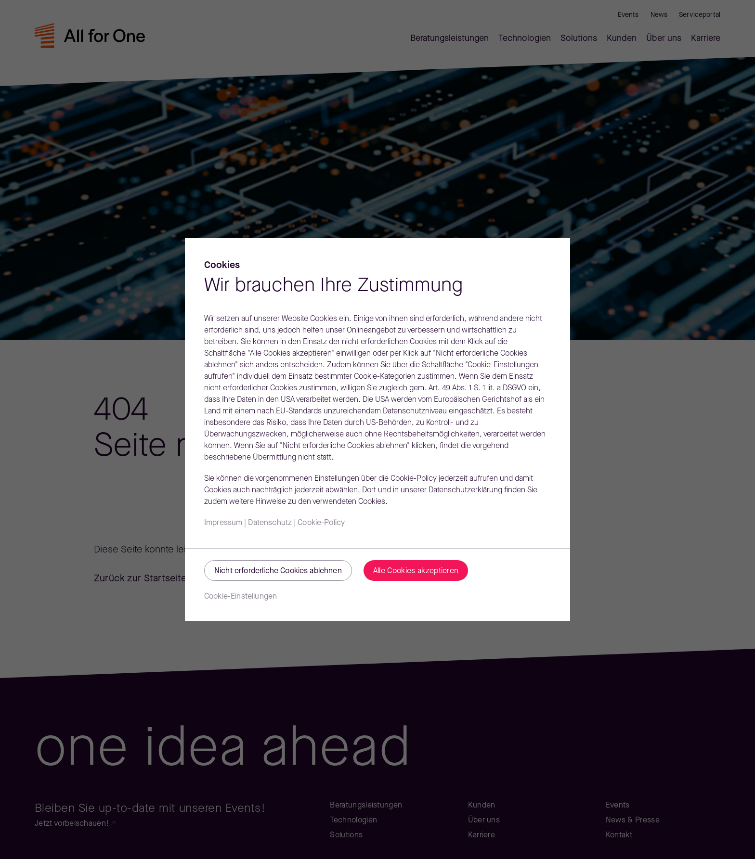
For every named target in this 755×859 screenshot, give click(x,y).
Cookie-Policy (321, 523)
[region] (377, 429)
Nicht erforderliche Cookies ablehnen (278, 571)
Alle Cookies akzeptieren (416, 571)
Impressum (223, 523)
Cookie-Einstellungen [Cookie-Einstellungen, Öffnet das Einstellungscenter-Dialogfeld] (240, 597)
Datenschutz (270, 523)
